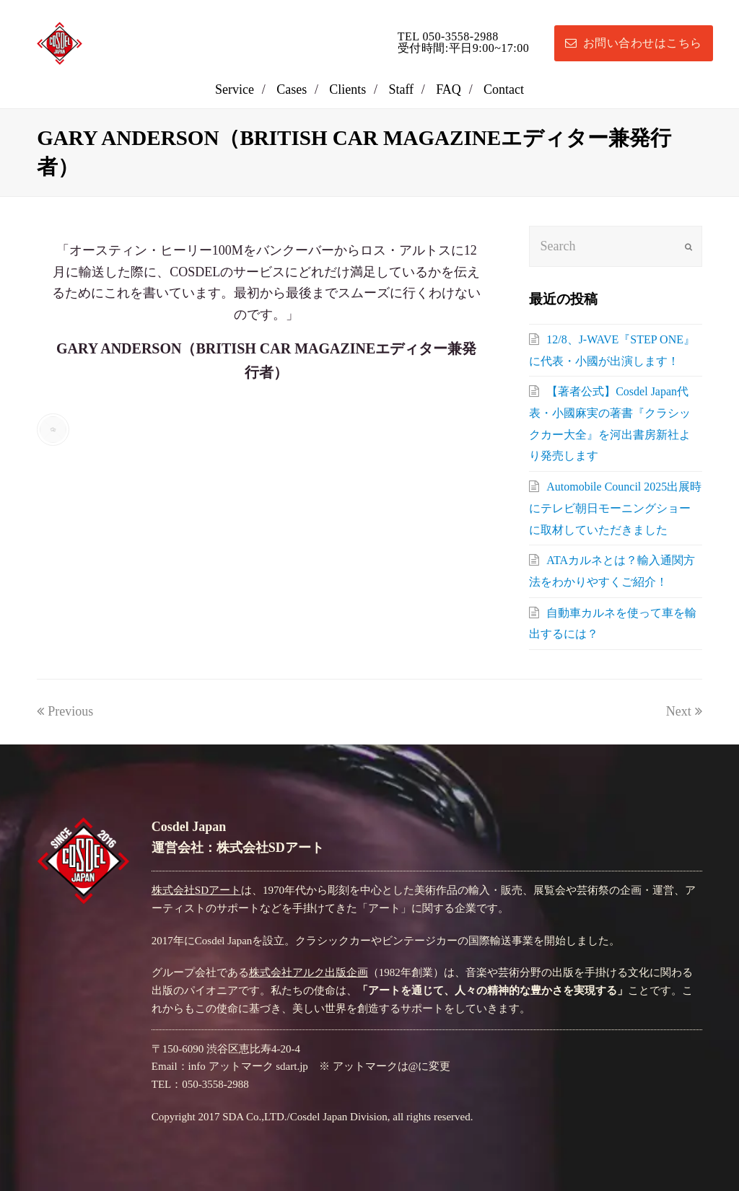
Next (684, 711)
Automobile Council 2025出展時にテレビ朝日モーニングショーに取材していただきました (615, 507)
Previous (65, 711)
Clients (347, 89)
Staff (401, 89)
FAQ (448, 89)
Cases (291, 89)
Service (234, 89)
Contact (504, 89)
